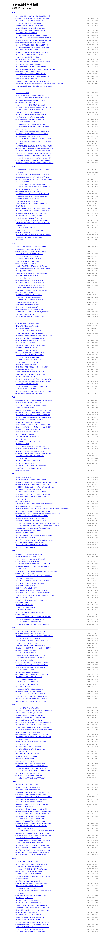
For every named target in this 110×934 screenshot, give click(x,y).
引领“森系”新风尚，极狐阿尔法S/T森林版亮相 (28, 331)
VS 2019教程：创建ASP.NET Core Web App (27, 609)
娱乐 (13, 166)
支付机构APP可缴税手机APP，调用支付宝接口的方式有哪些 (32, 734)
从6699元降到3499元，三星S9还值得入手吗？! (28, 307)
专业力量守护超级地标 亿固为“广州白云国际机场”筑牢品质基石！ (33, 496)
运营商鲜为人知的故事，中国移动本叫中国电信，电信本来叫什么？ (34, 797)
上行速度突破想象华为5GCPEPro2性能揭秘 (27, 561)
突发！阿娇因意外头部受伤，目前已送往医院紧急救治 (30, 184)
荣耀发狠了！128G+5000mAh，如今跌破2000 (28, 429)
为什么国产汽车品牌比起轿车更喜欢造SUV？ (28, 357)
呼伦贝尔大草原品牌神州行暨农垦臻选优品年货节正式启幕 (32, 545)
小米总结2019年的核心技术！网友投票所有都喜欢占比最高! (32, 290)
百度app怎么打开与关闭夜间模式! (25, 292)
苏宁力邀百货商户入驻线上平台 (24, 744)
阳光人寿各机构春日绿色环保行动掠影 (26, 33)
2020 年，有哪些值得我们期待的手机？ (26, 912)
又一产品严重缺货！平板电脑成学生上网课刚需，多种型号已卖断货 (34, 391)
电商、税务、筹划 (21, 893)
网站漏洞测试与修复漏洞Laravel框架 (26, 122)
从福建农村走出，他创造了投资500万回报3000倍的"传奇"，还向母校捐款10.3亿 (37, 571)
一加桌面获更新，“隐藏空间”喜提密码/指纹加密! (29, 297)
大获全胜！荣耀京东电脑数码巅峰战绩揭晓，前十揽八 (30, 619)
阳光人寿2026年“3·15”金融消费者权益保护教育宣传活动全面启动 (33, 37)
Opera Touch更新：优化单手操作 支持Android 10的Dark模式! (32, 645)
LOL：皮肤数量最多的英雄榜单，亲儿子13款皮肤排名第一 (31, 931)
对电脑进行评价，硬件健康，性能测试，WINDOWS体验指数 (32, 580)
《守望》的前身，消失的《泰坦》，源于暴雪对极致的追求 (32, 766)
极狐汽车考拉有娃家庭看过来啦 (24, 328)
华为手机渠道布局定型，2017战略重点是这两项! (29, 691)
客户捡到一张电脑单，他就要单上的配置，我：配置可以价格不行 (33, 453)
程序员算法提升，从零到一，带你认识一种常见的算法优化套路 (33, 845)
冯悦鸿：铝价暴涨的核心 (22, 499)
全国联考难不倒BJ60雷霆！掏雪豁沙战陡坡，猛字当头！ (31, 338)
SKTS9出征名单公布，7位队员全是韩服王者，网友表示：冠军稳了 (34, 770)
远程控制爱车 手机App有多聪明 (24, 605)
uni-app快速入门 (20, 225)
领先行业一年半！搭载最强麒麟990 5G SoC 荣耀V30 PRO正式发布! (34, 648)
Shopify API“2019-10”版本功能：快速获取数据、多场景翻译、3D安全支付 (35, 595)
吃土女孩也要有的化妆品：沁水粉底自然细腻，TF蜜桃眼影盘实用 (33, 412)
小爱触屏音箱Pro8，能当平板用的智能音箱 (27, 888)
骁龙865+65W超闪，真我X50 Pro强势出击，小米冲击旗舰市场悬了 (34, 427)
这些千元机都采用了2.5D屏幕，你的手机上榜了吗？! (30, 309)
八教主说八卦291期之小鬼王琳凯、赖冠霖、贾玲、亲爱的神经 (32, 169)
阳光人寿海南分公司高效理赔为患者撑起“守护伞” (29, 25)
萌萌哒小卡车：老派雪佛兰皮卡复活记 (26, 347)
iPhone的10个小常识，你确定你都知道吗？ (27, 201)
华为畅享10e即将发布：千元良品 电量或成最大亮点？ (30, 715)
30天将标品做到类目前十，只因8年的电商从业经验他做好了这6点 (33, 138)
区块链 (14, 858)
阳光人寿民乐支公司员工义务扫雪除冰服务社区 (29, 71)
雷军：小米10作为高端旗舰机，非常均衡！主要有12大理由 (32, 590)
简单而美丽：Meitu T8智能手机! (24, 686)
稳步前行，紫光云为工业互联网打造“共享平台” (28, 902)
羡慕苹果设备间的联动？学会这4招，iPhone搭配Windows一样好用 (33, 823)
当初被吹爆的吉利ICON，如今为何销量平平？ (28, 350)
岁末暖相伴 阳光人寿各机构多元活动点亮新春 (28, 64)
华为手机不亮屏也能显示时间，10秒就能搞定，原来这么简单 (32, 211)
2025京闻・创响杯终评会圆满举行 (25, 533)
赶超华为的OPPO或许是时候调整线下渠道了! (28, 275)
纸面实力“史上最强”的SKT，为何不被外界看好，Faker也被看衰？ (33, 847)
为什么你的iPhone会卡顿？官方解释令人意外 (28, 556)
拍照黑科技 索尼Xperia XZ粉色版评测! (26, 650)
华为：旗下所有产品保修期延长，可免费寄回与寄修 (30, 456)
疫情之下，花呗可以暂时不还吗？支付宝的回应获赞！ (30, 446)
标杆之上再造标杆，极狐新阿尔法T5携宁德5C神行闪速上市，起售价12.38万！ (37, 69)
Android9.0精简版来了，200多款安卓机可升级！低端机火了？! (32, 251)
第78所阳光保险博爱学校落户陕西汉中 (26, 78)
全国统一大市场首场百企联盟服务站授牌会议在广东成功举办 (32, 484)
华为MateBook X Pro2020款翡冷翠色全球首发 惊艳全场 (30, 105)
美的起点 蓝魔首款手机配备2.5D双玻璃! (26, 302)
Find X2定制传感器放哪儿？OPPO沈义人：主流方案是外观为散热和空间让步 (36, 830)
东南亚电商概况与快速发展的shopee (25, 585)
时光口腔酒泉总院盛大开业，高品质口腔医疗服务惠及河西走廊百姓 (34, 86)
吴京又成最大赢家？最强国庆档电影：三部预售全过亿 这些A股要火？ (35, 163)
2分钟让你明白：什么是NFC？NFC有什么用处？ (29, 866)
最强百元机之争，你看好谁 (23, 470)
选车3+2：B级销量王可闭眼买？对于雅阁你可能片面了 (30, 352)
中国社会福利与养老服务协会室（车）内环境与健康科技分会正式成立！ (35, 487)
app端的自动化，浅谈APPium (24, 597)
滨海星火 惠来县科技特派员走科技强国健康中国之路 (30, 542)
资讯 (13, 12)
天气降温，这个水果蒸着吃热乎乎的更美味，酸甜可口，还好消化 (33, 381)
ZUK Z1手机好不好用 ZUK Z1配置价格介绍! (28, 261)
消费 (13, 627)
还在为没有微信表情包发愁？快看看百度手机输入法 (30, 119)
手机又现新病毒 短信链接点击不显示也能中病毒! (29, 677)
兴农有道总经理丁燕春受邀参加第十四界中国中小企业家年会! (32, 701)
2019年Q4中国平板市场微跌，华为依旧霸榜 (27, 198)
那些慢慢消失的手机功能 (22, 444)
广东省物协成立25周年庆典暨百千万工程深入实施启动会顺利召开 (33, 528)
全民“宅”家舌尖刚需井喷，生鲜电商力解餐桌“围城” (30, 215)
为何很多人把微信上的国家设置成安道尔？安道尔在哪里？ (32, 794)
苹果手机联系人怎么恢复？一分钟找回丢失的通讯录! (30, 283)
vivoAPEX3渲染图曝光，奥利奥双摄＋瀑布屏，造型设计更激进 (33, 804)
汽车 (13, 320)
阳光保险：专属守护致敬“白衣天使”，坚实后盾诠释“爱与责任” (33, 18)
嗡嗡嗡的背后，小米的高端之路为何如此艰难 (28, 789)
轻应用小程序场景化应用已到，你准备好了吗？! (29, 295)
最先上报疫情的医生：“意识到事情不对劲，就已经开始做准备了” (33, 235)
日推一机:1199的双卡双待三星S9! (25, 660)
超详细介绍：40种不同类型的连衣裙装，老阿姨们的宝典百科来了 (33, 417)
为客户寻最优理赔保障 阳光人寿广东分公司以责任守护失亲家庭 (33, 16)
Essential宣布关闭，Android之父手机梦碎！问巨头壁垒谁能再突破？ (34, 727)
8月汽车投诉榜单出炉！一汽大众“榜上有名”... (28, 362)
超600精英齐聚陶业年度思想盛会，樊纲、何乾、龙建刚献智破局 (33, 511)
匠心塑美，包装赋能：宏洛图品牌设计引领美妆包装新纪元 (32, 492)
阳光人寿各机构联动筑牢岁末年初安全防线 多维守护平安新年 (32, 66)
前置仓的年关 (19, 239)
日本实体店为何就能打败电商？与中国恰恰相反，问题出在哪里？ (33, 107)
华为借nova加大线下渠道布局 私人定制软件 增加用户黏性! (31, 266)
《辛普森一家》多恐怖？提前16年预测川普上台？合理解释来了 (33, 186)
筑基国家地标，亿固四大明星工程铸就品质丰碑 (29, 489)
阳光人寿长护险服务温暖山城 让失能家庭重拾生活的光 (30, 42)
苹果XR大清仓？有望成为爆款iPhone (26, 434)
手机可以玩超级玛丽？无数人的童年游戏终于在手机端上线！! (32, 698)
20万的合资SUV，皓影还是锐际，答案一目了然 (29, 359)
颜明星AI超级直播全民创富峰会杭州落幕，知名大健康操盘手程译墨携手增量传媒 (38, 482)
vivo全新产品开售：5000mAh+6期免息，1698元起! (29, 254)
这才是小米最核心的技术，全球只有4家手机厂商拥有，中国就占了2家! (35, 674)
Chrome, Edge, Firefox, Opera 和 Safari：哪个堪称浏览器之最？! (32, 273)
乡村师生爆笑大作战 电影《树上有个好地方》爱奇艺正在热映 (32, 194)
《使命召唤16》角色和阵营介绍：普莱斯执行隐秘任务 (30, 778)
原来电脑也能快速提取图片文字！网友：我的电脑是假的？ (32, 583)
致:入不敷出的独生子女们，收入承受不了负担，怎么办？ (31, 749)
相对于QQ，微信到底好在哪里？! (25, 271)
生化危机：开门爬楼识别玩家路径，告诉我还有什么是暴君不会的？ (34, 835)
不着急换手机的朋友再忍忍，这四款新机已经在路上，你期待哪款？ (34, 876)
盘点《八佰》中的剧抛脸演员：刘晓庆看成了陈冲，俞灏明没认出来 (34, 179)
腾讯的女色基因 (20, 206)
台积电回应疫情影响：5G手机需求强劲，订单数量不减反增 (32, 816)
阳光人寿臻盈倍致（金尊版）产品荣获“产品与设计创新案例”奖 (33, 62)
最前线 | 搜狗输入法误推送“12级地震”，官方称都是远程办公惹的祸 (34, 729)
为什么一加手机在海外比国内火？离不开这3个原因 (29, 801)
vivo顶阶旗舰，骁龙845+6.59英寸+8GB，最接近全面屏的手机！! (33, 662)
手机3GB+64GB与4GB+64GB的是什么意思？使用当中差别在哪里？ (34, 722)
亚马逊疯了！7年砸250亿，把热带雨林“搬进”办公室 (30, 621)
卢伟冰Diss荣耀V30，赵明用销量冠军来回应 (28, 861)
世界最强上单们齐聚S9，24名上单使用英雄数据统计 (30, 917)
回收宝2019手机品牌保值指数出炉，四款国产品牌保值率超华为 (33, 814)
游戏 (13, 550)
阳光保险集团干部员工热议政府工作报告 (27, 50)
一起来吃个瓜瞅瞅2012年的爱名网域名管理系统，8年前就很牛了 (33, 126)
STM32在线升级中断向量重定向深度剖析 (27, 607)
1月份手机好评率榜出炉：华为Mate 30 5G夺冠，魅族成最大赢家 (33, 208)
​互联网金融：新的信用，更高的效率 (25, 761)
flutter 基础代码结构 (21, 751)
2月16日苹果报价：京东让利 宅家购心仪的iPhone (29, 871)
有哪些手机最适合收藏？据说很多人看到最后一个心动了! (31, 655)
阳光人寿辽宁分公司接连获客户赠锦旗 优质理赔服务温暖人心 (32, 52)
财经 (13, 89)
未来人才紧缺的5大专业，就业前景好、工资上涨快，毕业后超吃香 (34, 576)
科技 (13, 243)
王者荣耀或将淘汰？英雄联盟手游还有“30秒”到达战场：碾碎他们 (33, 840)
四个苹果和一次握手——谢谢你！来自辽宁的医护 (29, 110)
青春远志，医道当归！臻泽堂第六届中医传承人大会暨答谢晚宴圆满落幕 (35, 540)
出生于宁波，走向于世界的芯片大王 (25, 578)
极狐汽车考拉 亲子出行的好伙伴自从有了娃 (27, 326)
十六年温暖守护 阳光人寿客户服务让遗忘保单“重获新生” (31, 74)
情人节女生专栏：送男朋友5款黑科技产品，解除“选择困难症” (32, 220)
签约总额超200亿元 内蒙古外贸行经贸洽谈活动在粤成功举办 (32, 516)
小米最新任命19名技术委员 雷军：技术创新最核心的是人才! (32, 665)
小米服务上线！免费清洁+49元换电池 (26, 364)
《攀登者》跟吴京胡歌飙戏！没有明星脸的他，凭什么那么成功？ (33, 155)
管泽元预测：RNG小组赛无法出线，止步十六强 (29, 775)
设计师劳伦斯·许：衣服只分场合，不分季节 (27, 189)
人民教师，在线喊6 (21, 568)
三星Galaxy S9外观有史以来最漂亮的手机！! (28, 638)
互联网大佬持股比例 (21, 129)
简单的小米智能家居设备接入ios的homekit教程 (28, 112)
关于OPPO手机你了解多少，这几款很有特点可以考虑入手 (31, 203)
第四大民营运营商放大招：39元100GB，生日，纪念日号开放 (32, 910)
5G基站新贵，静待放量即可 (23, 232)
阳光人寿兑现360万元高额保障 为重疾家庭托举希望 (30, 54)
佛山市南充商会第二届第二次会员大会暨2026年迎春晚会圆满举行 (33, 494)
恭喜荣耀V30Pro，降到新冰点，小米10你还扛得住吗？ (30, 881)
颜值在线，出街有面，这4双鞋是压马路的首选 (28, 403)
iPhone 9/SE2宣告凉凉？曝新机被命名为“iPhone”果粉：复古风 (32, 792)
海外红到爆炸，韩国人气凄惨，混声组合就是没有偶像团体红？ (33, 151)
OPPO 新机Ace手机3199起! (23, 278)
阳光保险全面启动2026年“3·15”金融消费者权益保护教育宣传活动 (33, 40)
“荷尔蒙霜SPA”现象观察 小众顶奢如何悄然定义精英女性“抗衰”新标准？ (35, 504)
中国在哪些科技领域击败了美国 (24, 369)
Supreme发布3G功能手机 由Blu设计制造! (27, 643)
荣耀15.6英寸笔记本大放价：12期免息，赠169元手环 (30, 95)
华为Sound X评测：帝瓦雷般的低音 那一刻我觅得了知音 (31, 393)
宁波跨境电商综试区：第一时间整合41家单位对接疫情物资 (32, 124)
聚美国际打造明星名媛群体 (23, 477)
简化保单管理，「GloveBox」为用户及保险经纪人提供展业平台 (33, 593)
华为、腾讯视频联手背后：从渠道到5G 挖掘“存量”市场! (31, 633)
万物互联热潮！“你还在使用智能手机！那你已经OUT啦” (31, 374)
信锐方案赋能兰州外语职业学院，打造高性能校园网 (30, 21)
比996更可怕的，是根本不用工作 (25, 573)
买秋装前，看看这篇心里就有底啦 (25, 407)
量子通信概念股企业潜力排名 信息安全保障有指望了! (30, 316)
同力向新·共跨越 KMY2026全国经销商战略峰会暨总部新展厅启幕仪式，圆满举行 (37, 525)
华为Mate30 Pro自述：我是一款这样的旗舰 (27, 756)
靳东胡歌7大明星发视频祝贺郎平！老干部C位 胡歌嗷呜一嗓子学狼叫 (34, 148)
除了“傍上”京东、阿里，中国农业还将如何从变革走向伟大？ (32, 864)
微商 (13, 704)
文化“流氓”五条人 (21, 172)
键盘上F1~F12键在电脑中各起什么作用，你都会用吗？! (31, 246)
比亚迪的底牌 (19, 143)
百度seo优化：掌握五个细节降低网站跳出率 (28, 900)
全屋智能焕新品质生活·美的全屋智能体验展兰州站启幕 (30, 30)
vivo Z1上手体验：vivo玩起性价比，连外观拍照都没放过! (31, 694)
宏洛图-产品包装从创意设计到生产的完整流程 (28, 506)
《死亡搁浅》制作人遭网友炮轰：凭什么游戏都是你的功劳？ (32, 927)
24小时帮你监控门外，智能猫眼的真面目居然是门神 (30, 818)
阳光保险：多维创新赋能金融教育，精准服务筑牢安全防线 (32, 35)
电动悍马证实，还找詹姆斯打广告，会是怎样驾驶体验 (30, 717)
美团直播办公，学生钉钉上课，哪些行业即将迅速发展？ (31, 763)
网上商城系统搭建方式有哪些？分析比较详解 (28, 136)
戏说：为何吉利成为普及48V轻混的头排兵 (27, 436)
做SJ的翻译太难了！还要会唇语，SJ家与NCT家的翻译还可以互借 (33, 153)
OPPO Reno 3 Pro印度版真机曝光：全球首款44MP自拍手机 (31, 883)
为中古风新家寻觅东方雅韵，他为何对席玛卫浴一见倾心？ (32, 520)
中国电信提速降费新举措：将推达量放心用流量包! (29, 280)
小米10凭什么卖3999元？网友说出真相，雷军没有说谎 (30, 559)
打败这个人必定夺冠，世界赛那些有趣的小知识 (29, 919)
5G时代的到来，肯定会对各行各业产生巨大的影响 (29, 886)
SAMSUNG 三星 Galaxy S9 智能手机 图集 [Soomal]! (29, 681)
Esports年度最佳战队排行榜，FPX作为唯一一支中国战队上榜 (32, 924)
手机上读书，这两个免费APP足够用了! (26, 314)
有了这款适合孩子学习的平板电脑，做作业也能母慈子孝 (31, 465)
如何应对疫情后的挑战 (22, 602)
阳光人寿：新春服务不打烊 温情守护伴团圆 (27, 57)
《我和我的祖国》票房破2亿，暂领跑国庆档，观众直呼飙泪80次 (33, 160)
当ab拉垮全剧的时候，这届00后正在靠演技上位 (28, 191)
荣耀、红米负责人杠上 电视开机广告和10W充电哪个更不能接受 (33, 424)
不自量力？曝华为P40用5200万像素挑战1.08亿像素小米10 (31, 386)
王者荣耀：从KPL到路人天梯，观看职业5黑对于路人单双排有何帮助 (34, 624)
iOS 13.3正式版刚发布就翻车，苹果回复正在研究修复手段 (31, 372)
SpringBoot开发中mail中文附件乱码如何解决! (28, 304)
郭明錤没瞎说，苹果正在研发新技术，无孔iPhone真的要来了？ (33, 367)
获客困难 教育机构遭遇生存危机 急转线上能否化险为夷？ (31, 826)
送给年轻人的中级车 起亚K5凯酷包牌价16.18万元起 (30, 355)
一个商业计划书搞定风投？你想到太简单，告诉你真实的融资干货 (33, 890)
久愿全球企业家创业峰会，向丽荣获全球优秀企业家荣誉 (31, 479)
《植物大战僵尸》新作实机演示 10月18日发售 (28, 838)
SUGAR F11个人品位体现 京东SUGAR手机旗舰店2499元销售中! (33, 696)
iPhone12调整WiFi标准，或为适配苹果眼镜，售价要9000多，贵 (33, 196)
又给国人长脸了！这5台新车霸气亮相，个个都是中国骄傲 (31, 809)
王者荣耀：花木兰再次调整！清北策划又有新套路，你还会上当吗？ (34, 922)
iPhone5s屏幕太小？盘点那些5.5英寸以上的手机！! (29, 249)
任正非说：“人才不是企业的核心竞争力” (27, 588)
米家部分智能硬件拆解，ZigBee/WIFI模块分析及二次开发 (31, 600)
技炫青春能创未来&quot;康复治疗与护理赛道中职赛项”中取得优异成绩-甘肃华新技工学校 (40, 83)
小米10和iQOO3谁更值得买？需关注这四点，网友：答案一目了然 (33, 564)
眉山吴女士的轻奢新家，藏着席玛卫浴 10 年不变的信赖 (31, 518)
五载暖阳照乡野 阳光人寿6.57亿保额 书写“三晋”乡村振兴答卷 (32, 81)
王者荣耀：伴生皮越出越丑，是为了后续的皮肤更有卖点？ (32, 768)
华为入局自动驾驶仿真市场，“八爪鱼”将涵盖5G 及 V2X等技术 (32, 566)
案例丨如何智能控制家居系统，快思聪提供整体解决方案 (31, 895)
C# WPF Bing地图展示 (22, 614)
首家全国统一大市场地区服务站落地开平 (27, 547)
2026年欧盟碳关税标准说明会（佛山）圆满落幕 (29, 530)
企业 (13, 474)
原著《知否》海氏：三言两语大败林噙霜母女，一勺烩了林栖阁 (33, 174)
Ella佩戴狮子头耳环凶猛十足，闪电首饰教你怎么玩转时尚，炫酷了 (34, 410)
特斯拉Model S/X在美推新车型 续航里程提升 (28, 460)
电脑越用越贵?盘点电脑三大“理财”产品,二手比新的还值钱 (31, 213)
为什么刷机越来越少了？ (22, 458)
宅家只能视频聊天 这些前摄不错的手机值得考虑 (29, 218)
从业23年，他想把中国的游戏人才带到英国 (27, 773)
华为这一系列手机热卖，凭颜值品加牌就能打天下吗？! (31, 631)
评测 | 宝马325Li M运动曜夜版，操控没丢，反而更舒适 (30, 340)
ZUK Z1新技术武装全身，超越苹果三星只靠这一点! (30, 299)
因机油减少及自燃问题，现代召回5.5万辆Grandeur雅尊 (30, 345)
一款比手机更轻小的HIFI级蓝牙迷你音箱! (27, 684)
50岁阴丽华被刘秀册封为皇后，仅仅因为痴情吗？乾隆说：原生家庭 (34, 146)
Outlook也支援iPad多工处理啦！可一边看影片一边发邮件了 (32, 821)
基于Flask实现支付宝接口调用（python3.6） (27, 227)
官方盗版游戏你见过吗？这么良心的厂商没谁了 (29, 915)
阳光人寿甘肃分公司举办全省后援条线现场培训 (29, 23)
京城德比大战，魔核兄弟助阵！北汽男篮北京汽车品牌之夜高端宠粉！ (35, 335)
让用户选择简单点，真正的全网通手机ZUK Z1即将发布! (31, 667)
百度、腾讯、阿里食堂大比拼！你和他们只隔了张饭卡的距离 (32, 448)
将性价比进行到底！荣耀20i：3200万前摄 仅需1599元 (30, 100)
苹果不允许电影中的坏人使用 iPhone (25, 102)
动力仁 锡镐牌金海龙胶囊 (23, 501)
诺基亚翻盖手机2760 (21, 439)
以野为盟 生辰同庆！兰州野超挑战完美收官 (27, 323)
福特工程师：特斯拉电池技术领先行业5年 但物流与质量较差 (32, 134)
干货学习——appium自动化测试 (24, 898)
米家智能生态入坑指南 (22, 739)
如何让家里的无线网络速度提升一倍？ (26, 376)
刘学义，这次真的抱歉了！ (23, 182)
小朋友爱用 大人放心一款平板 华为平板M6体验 (28, 874)
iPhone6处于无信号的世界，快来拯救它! (26, 653)
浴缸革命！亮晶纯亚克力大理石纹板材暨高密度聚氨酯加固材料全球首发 (35, 535)
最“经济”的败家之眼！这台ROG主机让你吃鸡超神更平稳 (31, 725)
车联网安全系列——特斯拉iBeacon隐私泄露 (27, 754)
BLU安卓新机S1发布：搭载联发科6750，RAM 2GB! (30, 657)
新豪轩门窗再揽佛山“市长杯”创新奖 (25, 537)
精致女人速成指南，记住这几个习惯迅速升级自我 (29, 419)
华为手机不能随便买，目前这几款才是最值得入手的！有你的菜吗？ (34, 811)
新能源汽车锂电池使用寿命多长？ (25, 758)
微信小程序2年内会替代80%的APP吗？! (26, 679)
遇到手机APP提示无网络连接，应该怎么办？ (28, 732)
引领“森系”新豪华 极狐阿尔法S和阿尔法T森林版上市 (30, 333)
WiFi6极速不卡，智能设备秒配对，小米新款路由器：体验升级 (32, 97)
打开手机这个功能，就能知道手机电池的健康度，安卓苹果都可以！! (34, 636)
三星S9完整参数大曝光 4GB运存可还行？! (27, 669)
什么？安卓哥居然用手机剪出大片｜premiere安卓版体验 (31, 114)
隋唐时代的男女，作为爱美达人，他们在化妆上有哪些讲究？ (32, 405)
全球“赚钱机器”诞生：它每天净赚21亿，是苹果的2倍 (30, 720)
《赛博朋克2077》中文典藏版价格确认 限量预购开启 (30, 842)
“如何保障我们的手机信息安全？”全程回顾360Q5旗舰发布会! (32, 312)
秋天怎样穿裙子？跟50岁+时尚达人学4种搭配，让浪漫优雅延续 (33, 415)
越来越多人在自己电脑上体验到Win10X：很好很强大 (30, 451)
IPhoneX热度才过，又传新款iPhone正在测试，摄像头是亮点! (32, 640)
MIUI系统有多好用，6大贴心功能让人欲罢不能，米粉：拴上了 (33, 223)
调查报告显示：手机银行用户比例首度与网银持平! (29, 258)
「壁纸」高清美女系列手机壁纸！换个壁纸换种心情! (30, 285)
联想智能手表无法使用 (22, 878)
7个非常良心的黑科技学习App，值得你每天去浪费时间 (30, 230)
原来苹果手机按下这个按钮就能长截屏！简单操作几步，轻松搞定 (33, 737)
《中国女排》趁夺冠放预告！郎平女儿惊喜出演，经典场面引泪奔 (33, 158)
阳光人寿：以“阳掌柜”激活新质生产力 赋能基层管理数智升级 (32, 76)
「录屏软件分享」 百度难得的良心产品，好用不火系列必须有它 (33, 907)
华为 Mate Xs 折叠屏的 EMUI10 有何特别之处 (28, 787)
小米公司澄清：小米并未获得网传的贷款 (27, 384)
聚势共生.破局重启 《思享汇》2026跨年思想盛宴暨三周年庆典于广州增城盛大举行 (38, 513)
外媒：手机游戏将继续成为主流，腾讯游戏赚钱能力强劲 (31, 855)
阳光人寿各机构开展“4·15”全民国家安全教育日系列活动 (31, 28)
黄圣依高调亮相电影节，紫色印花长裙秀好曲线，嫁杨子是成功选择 (34, 400)
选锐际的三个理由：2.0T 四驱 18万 (25, 343)
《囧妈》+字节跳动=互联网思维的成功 (26, 828)
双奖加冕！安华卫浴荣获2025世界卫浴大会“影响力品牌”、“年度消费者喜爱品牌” (37, 523)
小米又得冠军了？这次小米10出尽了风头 (27, 806)
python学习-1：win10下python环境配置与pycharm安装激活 (31, 905)
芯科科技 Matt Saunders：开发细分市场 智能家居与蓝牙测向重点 (33, 131)
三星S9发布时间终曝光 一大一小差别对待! (27, 256)
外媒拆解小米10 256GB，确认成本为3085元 (27, 785)
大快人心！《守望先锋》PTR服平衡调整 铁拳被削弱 (30, 929)
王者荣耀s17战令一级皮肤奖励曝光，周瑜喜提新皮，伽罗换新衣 (33, 850)
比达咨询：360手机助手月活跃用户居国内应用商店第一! (31, 287)
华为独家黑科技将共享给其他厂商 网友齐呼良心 (29, 554)
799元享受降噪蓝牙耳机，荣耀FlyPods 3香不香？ (29, 713)
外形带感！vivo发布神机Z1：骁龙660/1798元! (28, 672)
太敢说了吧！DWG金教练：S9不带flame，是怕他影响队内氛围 (33, 833)
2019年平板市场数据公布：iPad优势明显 (27, 388)
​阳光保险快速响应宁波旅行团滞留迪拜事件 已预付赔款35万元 (32, 47)
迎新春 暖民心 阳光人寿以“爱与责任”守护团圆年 (29, 59)
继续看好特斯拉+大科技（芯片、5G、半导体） (28, 441)
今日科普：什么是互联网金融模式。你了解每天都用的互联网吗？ (33, 141)
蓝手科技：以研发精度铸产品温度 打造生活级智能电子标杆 (32, 45)
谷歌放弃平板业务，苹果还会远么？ (25, 463)
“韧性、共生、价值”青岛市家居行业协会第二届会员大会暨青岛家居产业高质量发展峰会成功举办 (42, 508)
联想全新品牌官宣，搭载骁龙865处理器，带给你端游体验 (31, 799)
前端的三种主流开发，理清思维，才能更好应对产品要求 (31, 741)
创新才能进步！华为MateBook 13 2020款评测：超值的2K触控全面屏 (34, 710)
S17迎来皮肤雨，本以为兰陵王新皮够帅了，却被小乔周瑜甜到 (32, 852)
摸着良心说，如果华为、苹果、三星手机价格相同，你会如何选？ (33, 379)
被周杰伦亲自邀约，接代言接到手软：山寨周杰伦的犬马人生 (32, 177)
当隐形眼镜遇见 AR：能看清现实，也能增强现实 (29, 237)
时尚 (13, 397)
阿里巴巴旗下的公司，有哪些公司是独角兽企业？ (29, 746)
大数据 (14, 781)
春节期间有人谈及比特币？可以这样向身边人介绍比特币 (31, 612)
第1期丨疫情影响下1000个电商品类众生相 (27, 432)
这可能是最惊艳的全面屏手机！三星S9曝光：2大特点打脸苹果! (33, 268)
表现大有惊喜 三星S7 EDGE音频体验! (26, 263)
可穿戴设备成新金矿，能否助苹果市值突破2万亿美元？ (31, 117)
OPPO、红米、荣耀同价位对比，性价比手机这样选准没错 (31, 869)
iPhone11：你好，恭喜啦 (22, 93)
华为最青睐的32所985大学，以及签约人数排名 (28, 468)
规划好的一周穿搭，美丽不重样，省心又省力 (28, 422)
